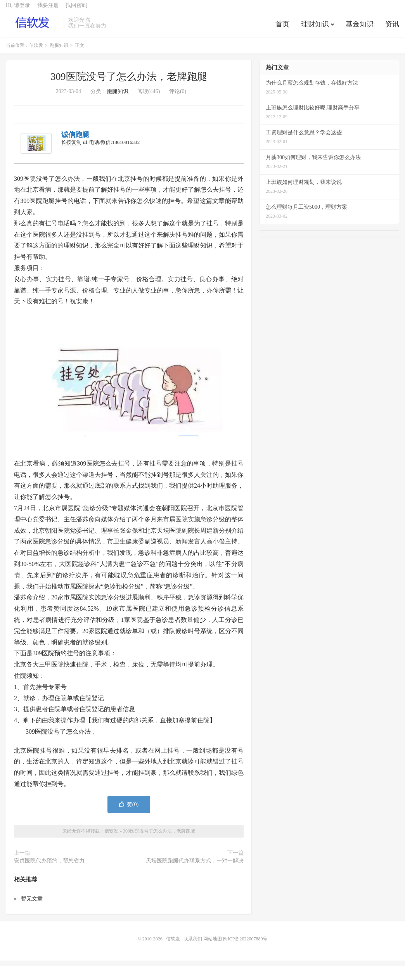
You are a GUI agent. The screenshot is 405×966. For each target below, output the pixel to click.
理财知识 (315, 29)
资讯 (392, 29)
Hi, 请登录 (18, 10)
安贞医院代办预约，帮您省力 (49, 866)
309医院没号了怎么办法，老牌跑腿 (129, 82)
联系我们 (193, 944)
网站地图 (212, 944)
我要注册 (48, 10)
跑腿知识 (59, 51)
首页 (282, 29)
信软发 (33, 27)
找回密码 (76, 10)
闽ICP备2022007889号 (245, 944)
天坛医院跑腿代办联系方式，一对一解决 (195, 866)
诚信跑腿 (75, 140)
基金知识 (360, 29)
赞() (128, 810)
